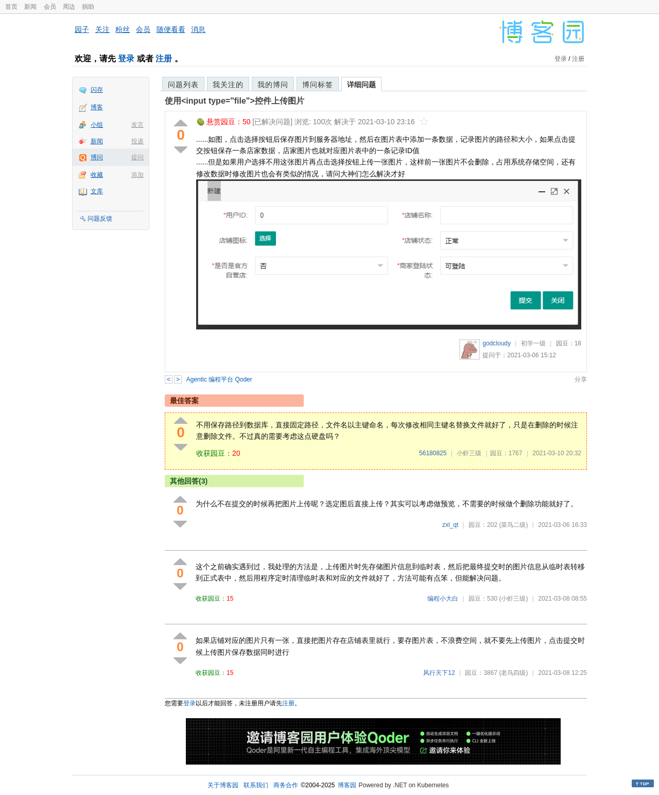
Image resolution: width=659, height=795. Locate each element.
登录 (126, 58)
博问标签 (317, 84)
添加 (137, 174)
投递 (137, 141)
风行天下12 (439, 672)
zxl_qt (450, 524)
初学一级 (533, 343)
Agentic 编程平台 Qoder (219, 379)
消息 (198, 29)
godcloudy (496, 343)
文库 (97, 191)
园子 (82, 29)
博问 (97, 157)
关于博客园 (222, 785)
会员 (50, 6)
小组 (97, 124)
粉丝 (122, 29)
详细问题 (361, 84)
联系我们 (256, 785)
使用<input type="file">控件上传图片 (234, 100)
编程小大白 (442, 598)
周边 (69, 6)
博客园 (347, 785)
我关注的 (228, 84)
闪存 (97, 89)
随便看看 (171, 29)
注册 (163, 58)
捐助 (88, 6)
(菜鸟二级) (513, 524)
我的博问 (272, 84)
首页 (11, 6)
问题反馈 (100, 218)
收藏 (97, 174)
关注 (102, 29)
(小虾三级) (513, 598)
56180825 (432, 453)
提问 (137, 157)
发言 (137, 124)
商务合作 (285, 785)
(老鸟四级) (513, 672)
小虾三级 (469, 453)
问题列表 (183, 84)
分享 (581, 379)
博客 (97, 107)
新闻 (30, 6)
